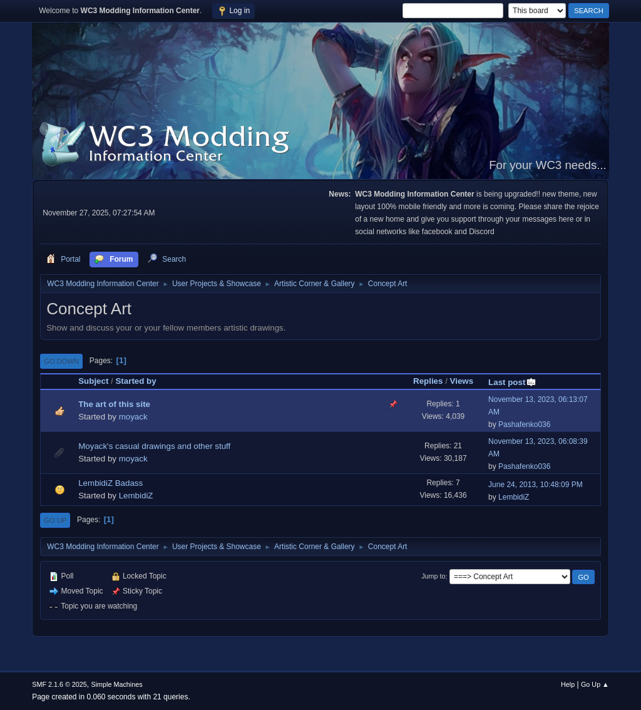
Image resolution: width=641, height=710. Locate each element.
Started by (135, 381)
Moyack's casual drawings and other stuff (154, 446)
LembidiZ (136, 495)
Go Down (61, 361)
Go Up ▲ (595, 684)
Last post (512, 382)
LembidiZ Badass (110, 483)
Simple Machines (117, 684)
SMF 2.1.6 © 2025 (59, 684)
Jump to (433, 576)
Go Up (55, 520)
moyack (133, 416)
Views (462, 381)
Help (568, 684)
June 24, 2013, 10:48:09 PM (535, 484)
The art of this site (114, 404)
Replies (428, 381)
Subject (93, 381)
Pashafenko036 (524, 424)
